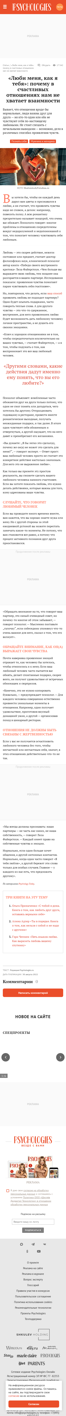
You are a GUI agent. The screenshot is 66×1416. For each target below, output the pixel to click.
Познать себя (19, 141)
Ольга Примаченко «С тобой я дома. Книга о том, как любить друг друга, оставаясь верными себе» (36, 910)
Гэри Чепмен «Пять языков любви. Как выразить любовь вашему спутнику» (35, 941)
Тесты (59, 7)
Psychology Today (26, 883)
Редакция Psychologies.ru (22, 970)
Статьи (6, 65)
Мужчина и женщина (43, 141)
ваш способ (54, 293)
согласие (13, 1395)
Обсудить (43, 65)
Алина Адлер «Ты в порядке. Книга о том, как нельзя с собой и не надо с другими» (35, 925)
